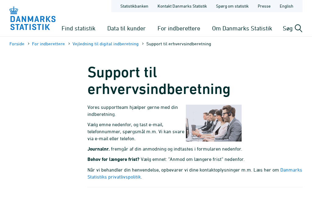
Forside (16, 43)
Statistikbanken (134, 6)
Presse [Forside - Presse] (264, 6)
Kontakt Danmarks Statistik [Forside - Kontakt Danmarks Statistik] (182, 6)
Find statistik (78, 28)
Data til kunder (126, 28)
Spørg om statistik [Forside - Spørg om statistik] (232, 6)
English (286, 6)
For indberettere (179, 28)
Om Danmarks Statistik (242, 28)
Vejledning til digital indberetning (106, 43)
